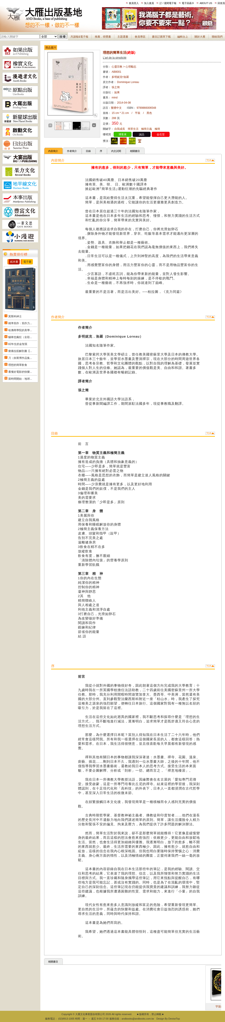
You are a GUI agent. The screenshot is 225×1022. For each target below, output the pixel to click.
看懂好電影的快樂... (20, 371)
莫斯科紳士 (15, 316)
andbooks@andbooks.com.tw (138, 1018)
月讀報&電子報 (79, 36)
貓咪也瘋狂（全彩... (20, 337)
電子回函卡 (188, 3)
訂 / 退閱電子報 (168, 3)
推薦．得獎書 (103, 36)
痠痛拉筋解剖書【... (20, 351)
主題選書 (122, 36)
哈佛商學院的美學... (20, 330)
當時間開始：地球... (20, 378)
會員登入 (134, 3)
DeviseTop (174, 1018)
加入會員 (149, 3)
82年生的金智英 (17, 344)
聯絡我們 (217, 36)
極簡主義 (146, 128)
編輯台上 (182, 36)
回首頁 (221, 3)
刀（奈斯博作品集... (20, 358)
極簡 (157, 128)
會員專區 (140, 36)
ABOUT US (206, 3)
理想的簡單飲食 (17, 364)
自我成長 (119, 128)
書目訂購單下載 (161, 36)
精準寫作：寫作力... (20, 323)
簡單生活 (133, 128)
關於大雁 (200, 36)
